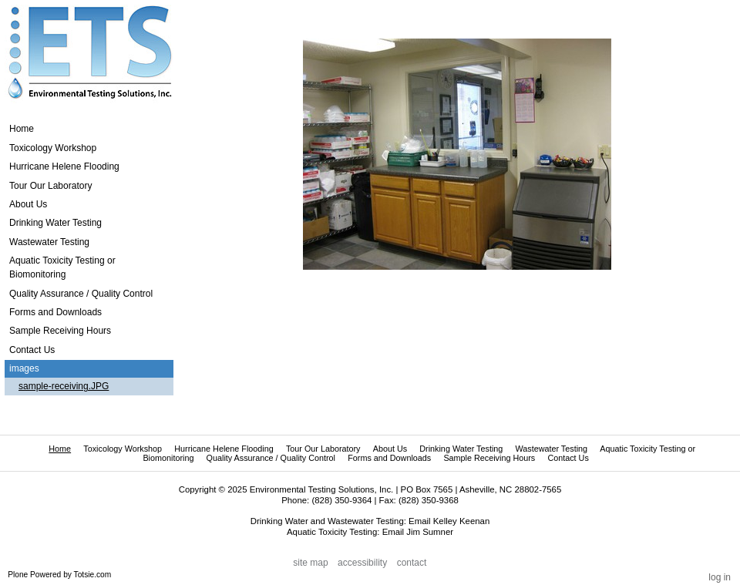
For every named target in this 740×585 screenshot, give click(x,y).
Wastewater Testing (551, 448)
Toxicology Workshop (122, 448)
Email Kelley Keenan (449, 521)
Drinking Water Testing (461, 448)
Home (21, 128)
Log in (719, 577)
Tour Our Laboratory (323, 448)
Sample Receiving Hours (489, 457)
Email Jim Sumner (417, 531)
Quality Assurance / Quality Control (271, 457)
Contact (412, 562)
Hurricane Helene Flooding (223, 448)
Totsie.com (93, 574)
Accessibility (362, 562)
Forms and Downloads (389, 457)
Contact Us (567, 457)
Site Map (310, 562)
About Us (390, 448)
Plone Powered (34, 574)
